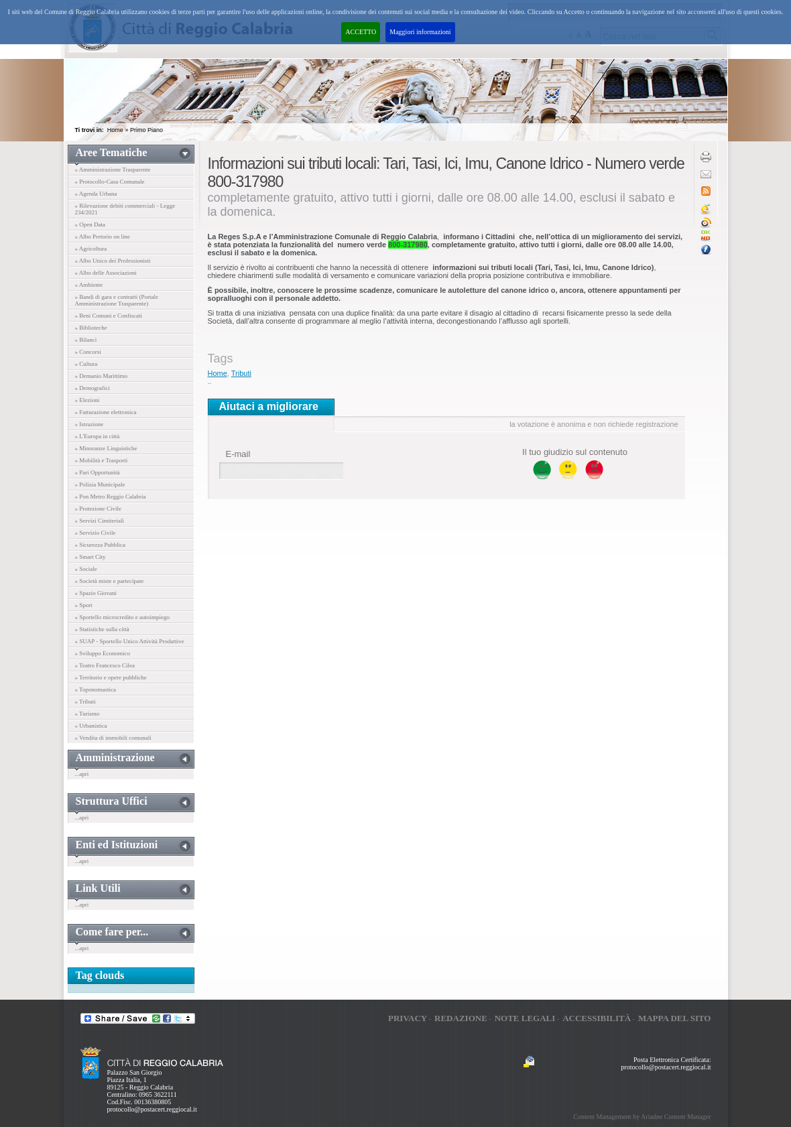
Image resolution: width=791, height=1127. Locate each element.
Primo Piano (146, 130)
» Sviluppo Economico (103, 653)
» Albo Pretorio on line (103, 236)
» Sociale (86, 569)
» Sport (84, 605)
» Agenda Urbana (96, 193)
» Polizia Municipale (100, 484)
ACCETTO (360, 32)
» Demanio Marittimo (101, 376)
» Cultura (86, 363)
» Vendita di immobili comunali (113, 737)
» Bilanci (86, 339)
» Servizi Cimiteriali (100, 520)
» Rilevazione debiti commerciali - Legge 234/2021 (125, 209)
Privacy (407, 1018)
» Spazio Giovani (96, 593)
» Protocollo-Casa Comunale (110, 181)
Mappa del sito (674, 1018)
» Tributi (85, 701)
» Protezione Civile (98, 508)
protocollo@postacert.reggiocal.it (152, 1109)
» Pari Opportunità (97, 472)
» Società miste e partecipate (109, 581)
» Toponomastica (95, 689)
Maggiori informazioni (419, 32)
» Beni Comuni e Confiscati (109, 315)
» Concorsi (88, 351)
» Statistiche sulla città (102, 629)
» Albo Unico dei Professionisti (113, 260)
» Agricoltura (91, 248)
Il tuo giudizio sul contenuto (574, 452)
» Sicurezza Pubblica (100, 544)
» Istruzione (89, 424)
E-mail (238, 454)
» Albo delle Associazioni (106, 272)
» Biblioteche (91, 327)
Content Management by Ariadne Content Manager (642, 1116)
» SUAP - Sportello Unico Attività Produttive (129, 641)
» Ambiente (89, 284)
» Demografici (92, 388)
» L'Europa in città (97, 436)
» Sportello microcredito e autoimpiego (122, 617)
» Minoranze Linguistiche (106, 448)
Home (115, 130)
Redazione (460, 1018)
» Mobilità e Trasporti (101, 460)
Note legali (525, 1018)
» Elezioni (87, 400)
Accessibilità (596, 1018)
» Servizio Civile (95, 532)
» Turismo (87, 713)
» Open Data (90, 224)
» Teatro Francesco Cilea (105, 665)
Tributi (241, 373)
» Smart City (90, 556)
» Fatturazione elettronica (106, 412)
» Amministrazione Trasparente (113, 169)
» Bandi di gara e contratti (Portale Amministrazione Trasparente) (116, 300)
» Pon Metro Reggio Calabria (110, 496)
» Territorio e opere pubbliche (111, 677)
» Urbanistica (91, 725)
